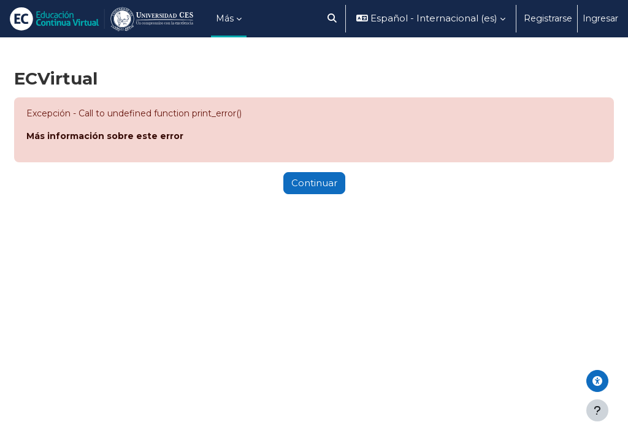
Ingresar (600, 18)
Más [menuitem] (225, 18)
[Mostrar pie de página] (597, 410)
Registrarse (548, 18)
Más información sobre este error (104, 135)
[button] (332, 18)
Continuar (314, 183)
